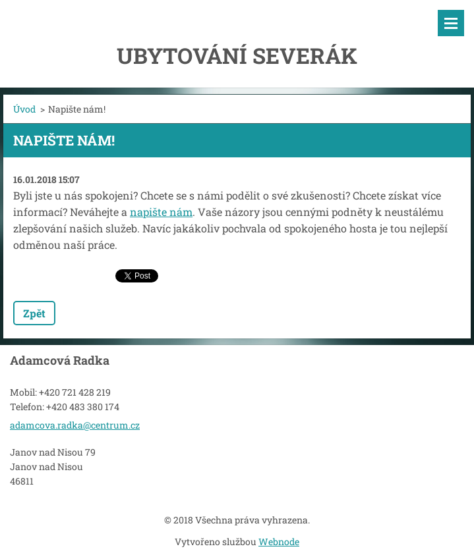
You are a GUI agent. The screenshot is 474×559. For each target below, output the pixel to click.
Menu (451, 23)
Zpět (34, 313)
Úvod (24, 109)
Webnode (278, 541)
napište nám (161, 212)
